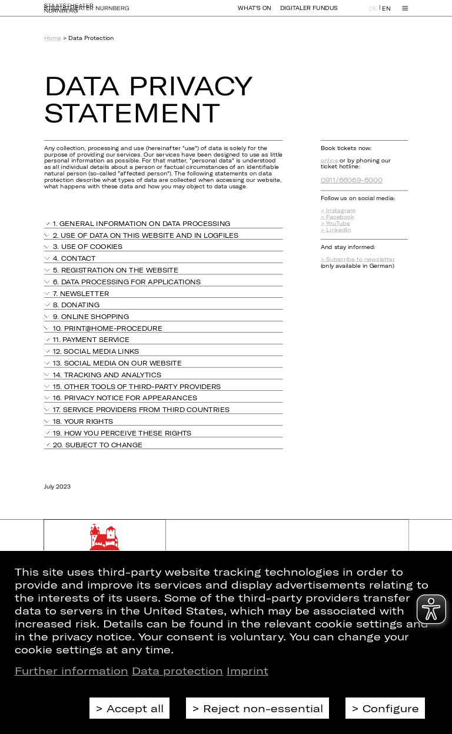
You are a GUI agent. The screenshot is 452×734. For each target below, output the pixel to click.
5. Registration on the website (115, 270)
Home (52, 38)
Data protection (177, 670)
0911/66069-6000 (352, 180)
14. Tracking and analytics (107, 374)
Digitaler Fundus (309, 13)
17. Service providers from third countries (141, 409)
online (329, 160)
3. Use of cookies (88, 247)
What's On (254, 13)
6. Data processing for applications (127, 281)
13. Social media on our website (117, 363)
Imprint (247, 670)
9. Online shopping (91, 316)
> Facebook (337, 217)
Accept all (135, 708)
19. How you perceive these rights (122, 433)
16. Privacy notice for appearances (125, 397)
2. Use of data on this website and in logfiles (145, 235)
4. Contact (74, 258)
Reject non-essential (263, 708)
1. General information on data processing (141, 223)
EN (386, 13)
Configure (391, 708)
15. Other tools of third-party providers (137, 386)
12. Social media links (96, 351)
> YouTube (335, 223)
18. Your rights (83, 421)
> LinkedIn (336, 230)
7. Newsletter (81, 293)
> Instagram (338, 210)
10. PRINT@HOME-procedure (107, 328)
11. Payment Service (91, 340)
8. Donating (76, 304)
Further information (71, 670)
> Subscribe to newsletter (358, 259)
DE (373, 13)
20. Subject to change (97, 444)
